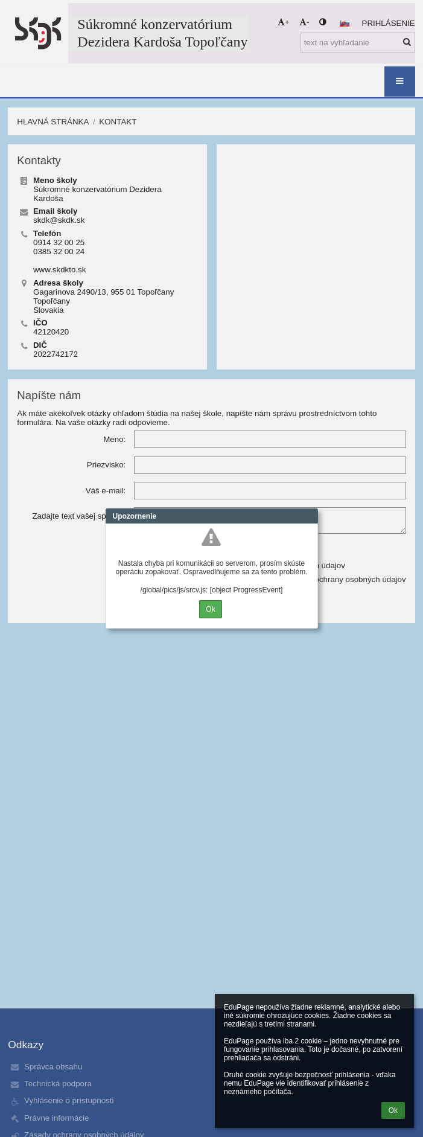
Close (309, 516)
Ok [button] (393, 1110)
